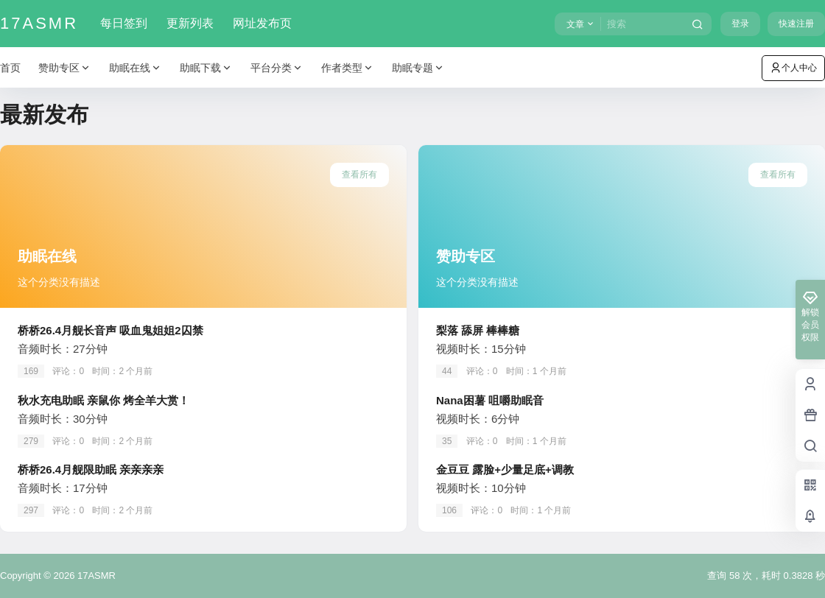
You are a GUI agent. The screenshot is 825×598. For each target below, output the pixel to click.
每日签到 (123, 23)
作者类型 (347, 68)
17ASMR (95, 575)
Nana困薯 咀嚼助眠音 (490, 400)
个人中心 (793, 68)
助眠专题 (418, 68)
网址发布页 (262, 23)
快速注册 (796, 23)
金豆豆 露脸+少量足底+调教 (505, 469)
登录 (740, 23)
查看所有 (359, 174)
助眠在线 (135, 68)
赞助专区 (64, 68)
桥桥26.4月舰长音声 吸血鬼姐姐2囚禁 (110, 330)
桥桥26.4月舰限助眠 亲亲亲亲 (91, 469)
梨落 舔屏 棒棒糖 (477, 330)
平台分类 (276, 68)
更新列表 (190, 23)
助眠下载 (206, 68)
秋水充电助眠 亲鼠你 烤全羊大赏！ (103, 400)
